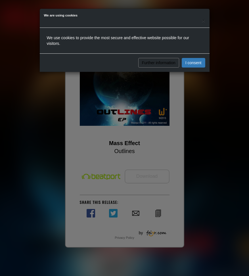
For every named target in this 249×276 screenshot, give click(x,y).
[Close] (203, 20)
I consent (193, 62)
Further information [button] (158, 62)
